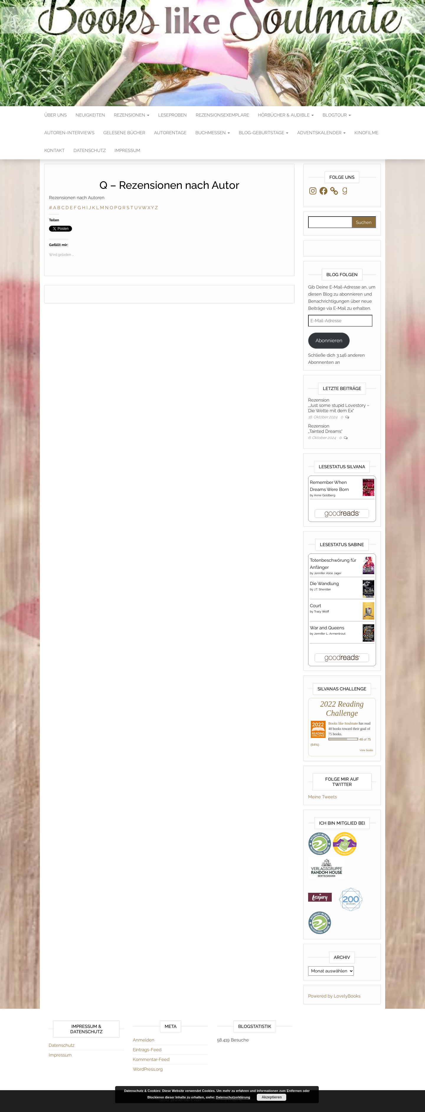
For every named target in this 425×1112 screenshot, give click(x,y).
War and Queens (327, 627)
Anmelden (143, 1040)
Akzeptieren (271, 1097)
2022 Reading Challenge (342, 709)
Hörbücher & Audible (286, 115)
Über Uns (55, 115)
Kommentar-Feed (151, 1059)
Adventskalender (321, 132)
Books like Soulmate (343, 723)
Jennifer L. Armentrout (329, 633)
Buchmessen (212, 132)
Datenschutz (89, 150)
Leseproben (172, 115)
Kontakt (54, 150)
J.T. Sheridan (322, 589)
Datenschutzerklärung (233, 1097)
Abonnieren (329, 340)
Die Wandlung (324, 583)
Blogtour (337, 115)
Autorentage (170, 132)
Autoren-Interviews (69, 132)
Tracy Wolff (321, 611)
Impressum (127, 150)
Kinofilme (366, 132)
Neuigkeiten (90, 115)
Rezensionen (131, 115)
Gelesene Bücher (124, 132)
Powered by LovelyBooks (334, 996)
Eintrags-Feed (147, 1049)
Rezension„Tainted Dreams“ (325, 428)
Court (315, 605)
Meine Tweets (322, 797)
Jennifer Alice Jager (327, 573)
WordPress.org (148, 1069)
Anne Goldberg (324, 495)
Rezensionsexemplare (222, 115)
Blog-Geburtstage (263, 132)
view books (366, 750)
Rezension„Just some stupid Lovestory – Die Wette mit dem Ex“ (338, 405)
